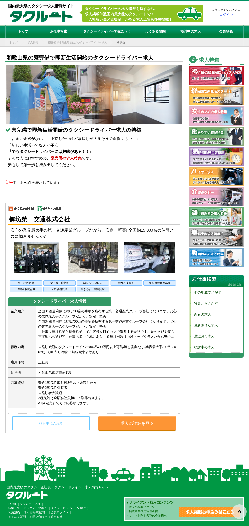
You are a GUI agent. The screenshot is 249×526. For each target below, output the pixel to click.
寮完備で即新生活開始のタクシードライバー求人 (77, 42)
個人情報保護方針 (35, 512)
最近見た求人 (202, 336)
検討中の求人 (190, 31)
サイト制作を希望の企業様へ (148, 515)
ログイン (226, 15)
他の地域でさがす (206, 292)
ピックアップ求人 (35, 508)
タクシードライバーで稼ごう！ (107, 31)
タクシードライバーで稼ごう (70, 508)
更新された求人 (204, 325)
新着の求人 (201, 314)
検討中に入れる (51, 423)
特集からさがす (204, 303)
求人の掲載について (142, 507)
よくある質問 (155, 31)
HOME (12, 504)
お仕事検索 (58, 31)
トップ (23, 31)
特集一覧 (14, 508)
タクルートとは (30, 504)
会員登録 (226, 31)
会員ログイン (59, 512)
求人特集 (32, 42)
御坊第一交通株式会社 (39, 219)
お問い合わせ (38, 516)
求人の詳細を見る (137, 423)
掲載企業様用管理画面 (143, 511)
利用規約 (14, 512)
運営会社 (56, 516)
